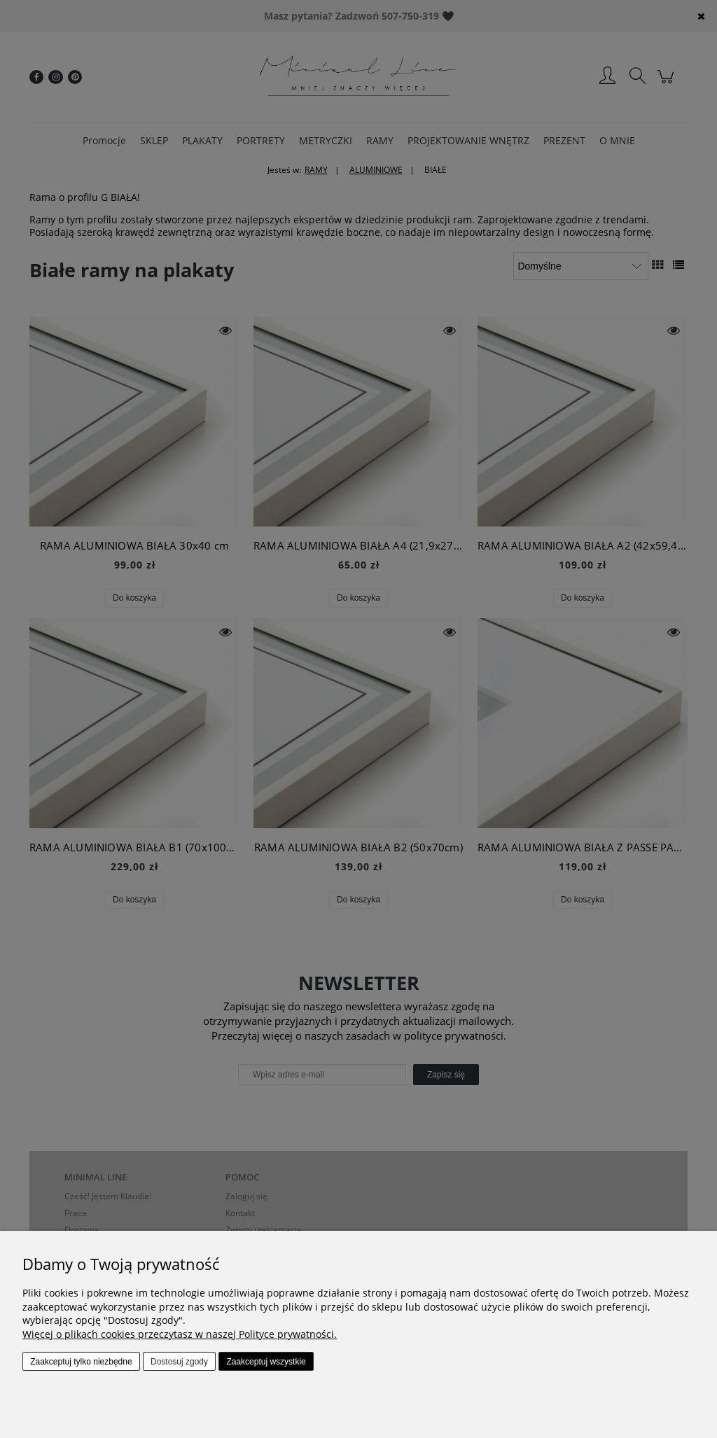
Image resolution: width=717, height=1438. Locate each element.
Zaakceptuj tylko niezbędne (81, 1362)
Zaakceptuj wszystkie (265, 1362)
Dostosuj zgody (179, 1362)
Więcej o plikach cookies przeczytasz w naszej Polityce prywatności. (179, 1334)
